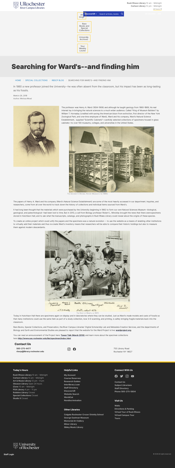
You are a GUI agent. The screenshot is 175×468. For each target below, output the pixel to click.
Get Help (25, 13)
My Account (150, 14)
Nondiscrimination (72, 400)
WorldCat (68, 397)
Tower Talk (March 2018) (73, 335)
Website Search (71, 394)
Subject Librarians (123, 385)
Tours (117, 418)
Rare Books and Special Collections (84, 27)
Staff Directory (71, 387)
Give (159, 14)
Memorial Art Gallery (74, 421)
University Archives (84, 39)
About (66, 13)
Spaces (34, 13)
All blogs (81, 15)
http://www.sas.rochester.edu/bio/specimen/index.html (44, 338)
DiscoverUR (69, 391)
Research (56, 13)
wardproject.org (123, 330)
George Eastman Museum (76, 417)
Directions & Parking (124, 408)
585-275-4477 (23, 348)
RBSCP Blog (58, 80)
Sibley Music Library (73, 427)
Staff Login (9, 454)
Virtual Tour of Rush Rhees (127, 412)
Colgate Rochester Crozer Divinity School (84, 414)
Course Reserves (72, 378)
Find (16, 13)
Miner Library (70, 424)
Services (45, 13)
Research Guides (72, 381)
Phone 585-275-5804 (125, 391)
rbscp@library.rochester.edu (30, 351)
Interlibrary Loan (72, 384)
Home (18, 80)
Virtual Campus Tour (124, 415)
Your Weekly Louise (82, 48)
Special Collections (36, 80)
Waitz (117, 405)
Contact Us (120, 382)
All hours (157, 9)
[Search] (122, 13)
